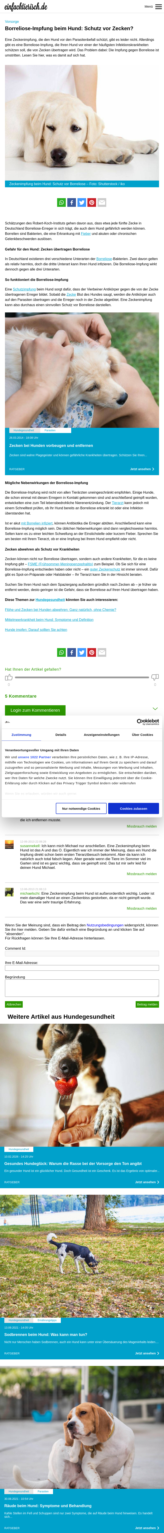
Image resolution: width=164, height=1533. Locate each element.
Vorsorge (12, 21)
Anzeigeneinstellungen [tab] (101, 735)
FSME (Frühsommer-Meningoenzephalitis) (60, 564)
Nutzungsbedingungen (105, 925)
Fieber (86, 234)
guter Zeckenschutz (105, 569)
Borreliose (104, 259)
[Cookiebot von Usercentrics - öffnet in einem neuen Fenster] (140, 722)
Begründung (15, 977)
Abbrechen (13, 1004)
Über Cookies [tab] (142, 735)
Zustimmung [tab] (21, 735)
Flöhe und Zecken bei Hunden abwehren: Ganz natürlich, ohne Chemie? (60, 610)
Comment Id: (15, 948)
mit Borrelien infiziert (37, 523)
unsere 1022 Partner (34, 757)
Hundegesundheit (50, 600)
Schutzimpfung (24, 289)
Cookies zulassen (133, 808)
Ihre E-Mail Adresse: (21, 963)
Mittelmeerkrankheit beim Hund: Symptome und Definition (49, 620)
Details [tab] (60, 735)
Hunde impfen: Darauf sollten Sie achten (36, 630)
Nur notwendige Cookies (81, 808)
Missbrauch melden (142, 826)
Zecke (71, 294)
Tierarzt (118, 503)
